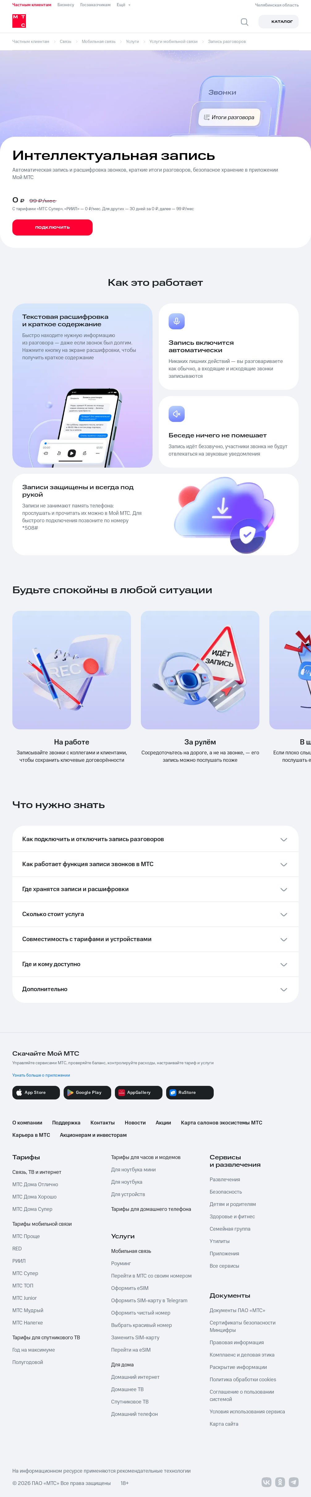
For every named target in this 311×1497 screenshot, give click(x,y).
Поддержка (66, 1123)
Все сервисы (224, 1266)
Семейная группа (230, 1229)
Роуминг (121, 1263)
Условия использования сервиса (247, 1412)
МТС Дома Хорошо (34, 1197)
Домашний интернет (135, 1377)
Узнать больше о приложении (41, 1075)
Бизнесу (65, 5)
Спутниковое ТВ (130, 1402)
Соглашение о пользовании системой (242, 1395)
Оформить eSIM (130, 1288)
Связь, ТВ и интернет (36, 1172)
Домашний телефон (134, 1414)
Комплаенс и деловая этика (242, 1355)
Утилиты (220, 1241)
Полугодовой (27, 1362)
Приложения (224, 1253)
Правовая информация (237, 1342)
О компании (27, 1123)
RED (17, 1249)
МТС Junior (24, 1298)
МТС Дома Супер (32, 1209)
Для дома (122, 1365)
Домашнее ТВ (127, 1389)
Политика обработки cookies (243, 1379)
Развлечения (225, 1179)
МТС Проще (26, 1236)
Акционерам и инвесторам (93, 1135)
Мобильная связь (131, 1251)
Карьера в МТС (31, 1135)
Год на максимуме (33, 1350)
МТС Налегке (27, 1323)
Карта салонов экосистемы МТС (221, 1123)
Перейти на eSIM (131, 1350)
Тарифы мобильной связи (42, 1224)
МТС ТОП (22, 1286)
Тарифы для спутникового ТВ (46, 1337)
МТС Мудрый (27, 1310)
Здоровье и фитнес (232, 1216)
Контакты (102, 1123)
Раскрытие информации (238, 1367)
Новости (135, 1123)
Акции (163, 1123)
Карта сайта (224, 1424)
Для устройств (128, 1194)
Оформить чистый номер (140, 1313)
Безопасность (226, 1192)
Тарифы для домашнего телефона (151, 1209)
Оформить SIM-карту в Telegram (149, 1300)
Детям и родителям (233, 1204)
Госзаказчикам (95, 5)
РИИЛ (19, 1261)
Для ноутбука (126, 1182)
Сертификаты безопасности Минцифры (242, 1326)
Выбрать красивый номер (141, 1325)
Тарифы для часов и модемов (146, 1157)
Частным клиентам (31, 5)
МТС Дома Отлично (35, 1184)
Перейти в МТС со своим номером (151, 1276)
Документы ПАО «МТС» (237, 1310)
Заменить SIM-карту (135, 1337)
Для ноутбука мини (133, 1170)
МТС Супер (25, 1273)
